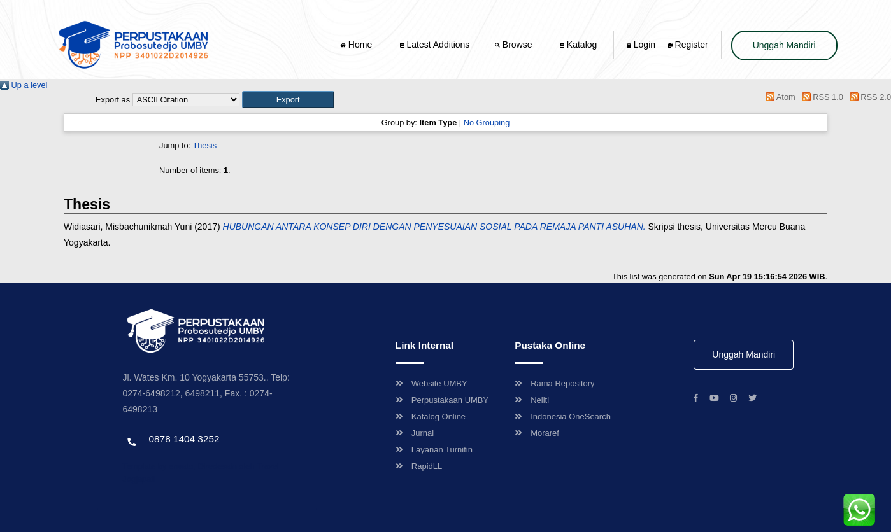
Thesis (204, 145)
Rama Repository (554, 383)
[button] (288, 99)
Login (641, 44)
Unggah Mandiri (784, 45)
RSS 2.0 (868, 97)
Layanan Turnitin (434, 449)
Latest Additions (435, 44)
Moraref (537, 433)
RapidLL (419, 466)
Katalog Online (431, 416)
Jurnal (415, 433)
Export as (113, 99)
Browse (514, 44)
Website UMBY (431, 383)
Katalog (578, 44)
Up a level (23, 85)
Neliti (532, 400)
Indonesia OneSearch (563, 416)
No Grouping (487, 122)
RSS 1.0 (820, 97)
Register (688, 44)
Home (357, 44)
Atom (778, 97)
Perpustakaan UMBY (442, 400)
